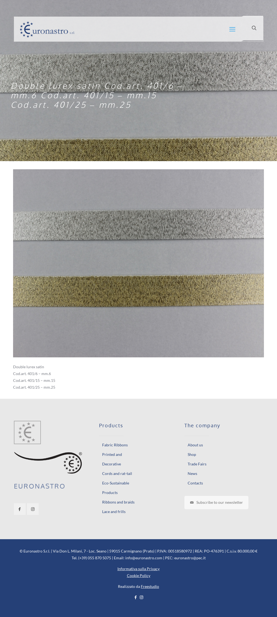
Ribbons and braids (118, 502)
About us (195, 445)
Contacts (195, 483)
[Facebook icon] (136, 597)
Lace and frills (114, 511)
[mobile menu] (232, 29)
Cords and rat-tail (117, 473)
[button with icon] (20, 509)
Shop (192, 454)
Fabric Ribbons (115, 445)
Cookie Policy (138, 575)
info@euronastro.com (143, 557)
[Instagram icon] (141, 597)
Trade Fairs (197, 464)
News (192, 473)
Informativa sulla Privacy (138, 568)
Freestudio (150, 586)
